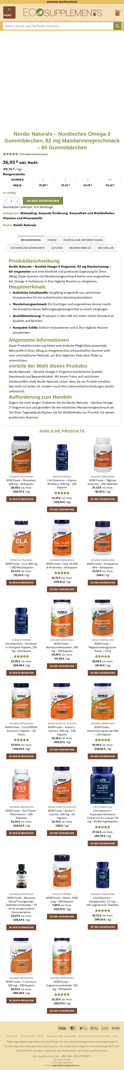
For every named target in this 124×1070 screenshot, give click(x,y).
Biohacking (29, 213)
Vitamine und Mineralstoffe (23, 218)
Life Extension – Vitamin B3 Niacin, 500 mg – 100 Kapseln (62, 484)
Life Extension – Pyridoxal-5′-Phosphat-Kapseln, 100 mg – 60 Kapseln (21, 647)
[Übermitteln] (117, 26)
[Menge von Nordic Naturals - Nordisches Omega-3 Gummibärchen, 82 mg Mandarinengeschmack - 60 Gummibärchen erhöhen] (17, 201)
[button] (9, 12)
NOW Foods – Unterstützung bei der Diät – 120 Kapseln (102, 730)
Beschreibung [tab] (31, 240)
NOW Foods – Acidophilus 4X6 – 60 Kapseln (102, 565)
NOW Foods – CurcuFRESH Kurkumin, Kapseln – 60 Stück (21, 730)
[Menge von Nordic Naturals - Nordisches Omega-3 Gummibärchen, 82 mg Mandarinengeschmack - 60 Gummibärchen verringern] (5, 201)
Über (40, 1036)
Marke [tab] (52, 240)
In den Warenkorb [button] (21, 499)
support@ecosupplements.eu (65, 1065)
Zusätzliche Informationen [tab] (83, 240)
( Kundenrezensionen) (33, 154)
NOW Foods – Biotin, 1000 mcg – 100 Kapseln (62, 899)
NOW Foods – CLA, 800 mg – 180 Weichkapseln (21, 565)
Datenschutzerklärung (94, 1036)
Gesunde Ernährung (53, 213)
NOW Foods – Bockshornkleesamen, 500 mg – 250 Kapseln (62, 647)
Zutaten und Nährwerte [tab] (27, 248)
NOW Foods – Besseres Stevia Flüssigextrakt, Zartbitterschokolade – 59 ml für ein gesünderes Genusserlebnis (21, 905)
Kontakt (12, 1036)
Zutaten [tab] (57, 248)
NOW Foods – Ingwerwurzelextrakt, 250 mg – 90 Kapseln (62, 985)
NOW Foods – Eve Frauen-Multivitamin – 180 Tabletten (21, 814)
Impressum (27, 1036)
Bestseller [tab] (106, 248)
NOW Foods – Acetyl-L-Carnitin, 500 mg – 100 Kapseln (62, 730)
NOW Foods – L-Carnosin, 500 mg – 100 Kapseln (21, 983)
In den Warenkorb (43, 201)
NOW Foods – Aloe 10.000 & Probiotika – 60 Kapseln (62, 565)
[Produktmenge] (11, 201)
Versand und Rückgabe (61, 1036)
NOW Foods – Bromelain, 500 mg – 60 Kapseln (21, 482)
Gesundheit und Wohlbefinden (91, 213)
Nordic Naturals (24, 225)
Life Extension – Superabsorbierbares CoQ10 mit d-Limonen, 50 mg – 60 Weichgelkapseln (102, 816)
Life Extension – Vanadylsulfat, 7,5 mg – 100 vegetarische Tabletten (102, 901)
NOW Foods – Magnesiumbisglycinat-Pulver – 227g (103, 647)
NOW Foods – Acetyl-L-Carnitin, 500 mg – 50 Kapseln (62, 814)
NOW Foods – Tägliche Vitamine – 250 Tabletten (103, 482)
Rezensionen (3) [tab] (80, 248)
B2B (115, 1036)
